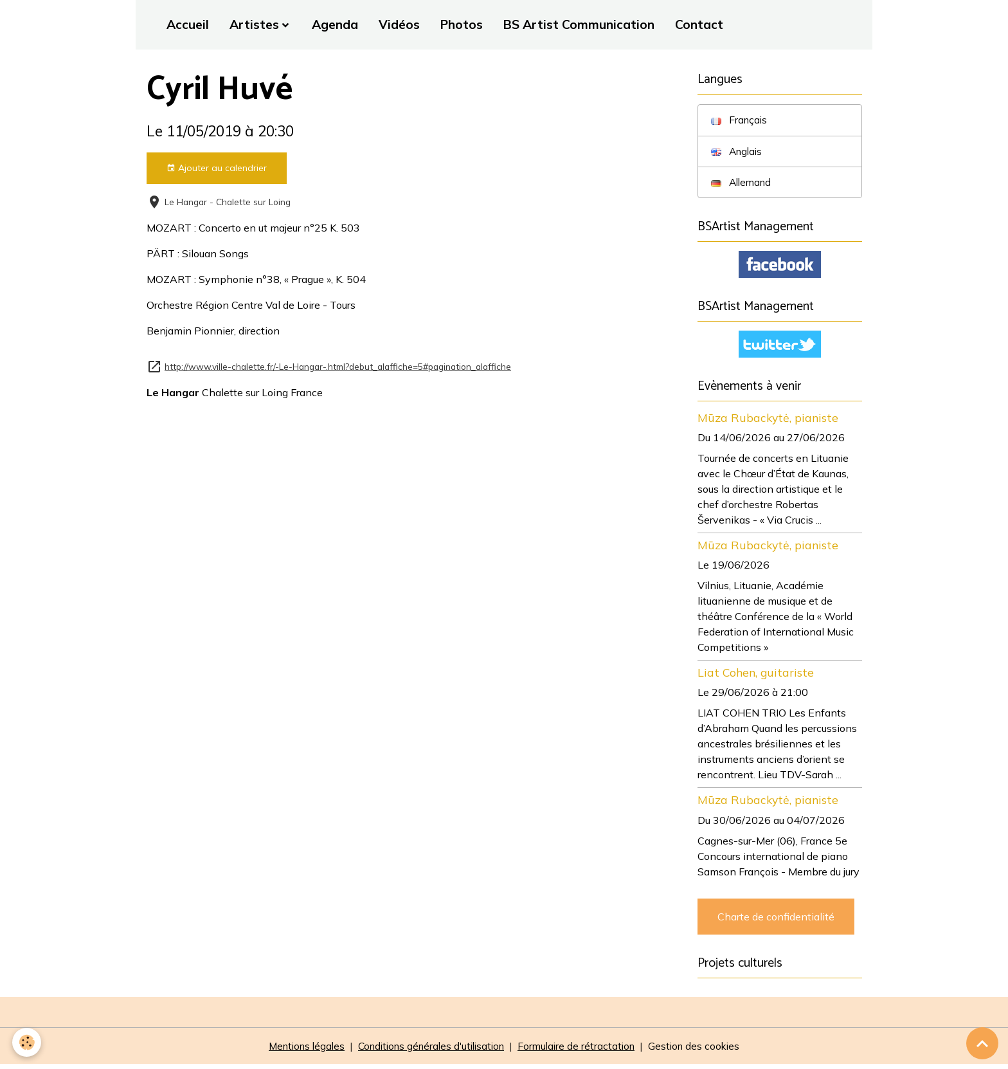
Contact (699, 24)
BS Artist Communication (578, 24)
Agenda (335, 24)
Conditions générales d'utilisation (430, 1051)
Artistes (254, 24)
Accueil (187, 24)
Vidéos (399, 24)
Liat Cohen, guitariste (756, 676)
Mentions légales (297, 1051)
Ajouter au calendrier (216, 168)
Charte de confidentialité (775, 919)
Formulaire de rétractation (582, 1051)
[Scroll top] (982, 1043)
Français (740, 120)
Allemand (743, 183)
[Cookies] (27, 1042)
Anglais (738, 151)
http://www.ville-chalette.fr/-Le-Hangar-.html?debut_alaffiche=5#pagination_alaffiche (338, 366)
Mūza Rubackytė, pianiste (768, 421)
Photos (461, 24)
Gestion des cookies (703, 1051)
